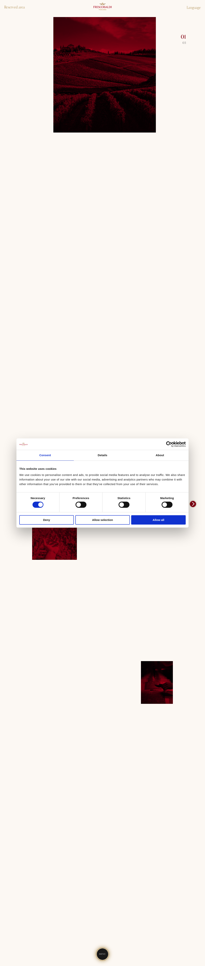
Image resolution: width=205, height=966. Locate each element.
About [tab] (160, 455)
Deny (46, 519)
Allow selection (102, 519)
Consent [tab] (45, 455)
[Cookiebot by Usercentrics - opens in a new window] (169, 444)
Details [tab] (102, 455)
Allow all (158, 519)
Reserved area (14, 7)
